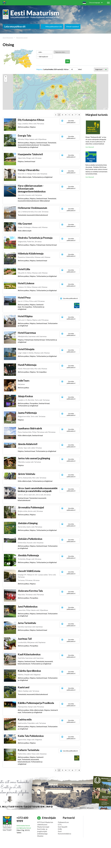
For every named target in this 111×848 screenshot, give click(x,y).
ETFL (60, 825)
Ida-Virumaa (28, 53)
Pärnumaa (15, 58)
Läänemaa (13, 55)
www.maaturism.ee (23, 825)
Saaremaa (7, 59)
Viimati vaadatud (72, 26)
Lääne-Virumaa (25, 51)
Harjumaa (17, 50)
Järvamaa (21, 56)
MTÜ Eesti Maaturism (45, 822)
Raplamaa (17, 54)
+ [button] (5, 77)
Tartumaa (27, 59)
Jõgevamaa (27, 56)
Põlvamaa (29, 62)
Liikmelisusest (42, 825)
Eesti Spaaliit (62, 827)
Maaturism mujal (43, 827)
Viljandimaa (21, 60)
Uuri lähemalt (90, 147)
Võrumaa (29, 65)
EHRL (60, 829)
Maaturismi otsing (21, 37)
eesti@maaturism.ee (23, 828)
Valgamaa (22, 64)
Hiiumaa (7, 55)
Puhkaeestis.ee (63, 822)
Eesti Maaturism (8, 37)
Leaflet (106, 109)
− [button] (5, 80)
